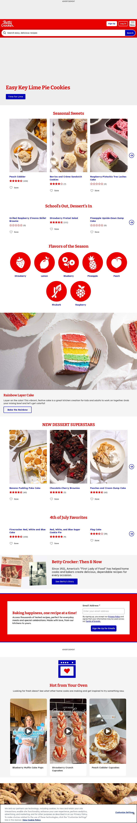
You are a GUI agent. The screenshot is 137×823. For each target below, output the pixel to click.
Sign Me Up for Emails (103, 628)
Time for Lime (15, 96)
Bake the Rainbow (17, 409)
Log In (123, 23)
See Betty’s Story (65, 581)
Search (130, 33)
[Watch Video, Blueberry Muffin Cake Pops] (28, 731)
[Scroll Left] (5, 155)
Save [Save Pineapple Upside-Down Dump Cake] (97, 232)
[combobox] (63, 33)
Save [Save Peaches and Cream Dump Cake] (97, 499)
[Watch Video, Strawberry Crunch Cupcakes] (68, 731)
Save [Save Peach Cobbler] (16, 187)
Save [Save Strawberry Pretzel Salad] (56, 229)
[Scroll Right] (131, 155)
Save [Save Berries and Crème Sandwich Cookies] (56, 190)
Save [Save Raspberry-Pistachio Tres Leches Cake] (97, 190)
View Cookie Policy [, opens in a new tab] (31, 820)
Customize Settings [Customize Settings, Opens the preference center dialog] (124, 812)
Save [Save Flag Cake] (97, 540)
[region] (68, 813)
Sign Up (111, 23)
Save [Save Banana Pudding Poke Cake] (16, 499)
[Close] (134, 813)
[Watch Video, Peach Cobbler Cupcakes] (107, 731)
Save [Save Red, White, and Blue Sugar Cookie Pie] (56, 543)
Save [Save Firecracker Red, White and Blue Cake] (16, 543)
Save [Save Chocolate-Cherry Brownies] (56, 499)
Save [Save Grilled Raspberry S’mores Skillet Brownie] (16, 232)
